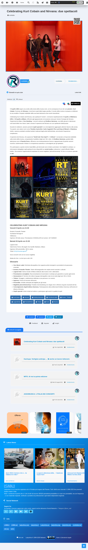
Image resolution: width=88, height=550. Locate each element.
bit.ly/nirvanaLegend (20, 254)
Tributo (38, 308)
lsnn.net (20, 544)
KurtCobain (15, 303)
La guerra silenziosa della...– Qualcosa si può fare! (50, 480)
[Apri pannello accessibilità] (12, 2)
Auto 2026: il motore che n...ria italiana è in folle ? (16, 480)
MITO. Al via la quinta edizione (35, 383)
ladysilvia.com (24, 532)
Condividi (30, 323)
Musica (55, 308)
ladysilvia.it (35, 532)
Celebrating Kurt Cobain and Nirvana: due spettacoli (44, 348)
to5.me (6, 536)
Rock (46, 308)
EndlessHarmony (37, 303)
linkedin (58, 323)
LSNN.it (6, 532)
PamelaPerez (28, 308)
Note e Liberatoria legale (63, 544)
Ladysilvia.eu (45, 532)
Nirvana (25, 303)
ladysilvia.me (66, 532)
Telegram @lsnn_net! (64, 515)
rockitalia (24, 81)
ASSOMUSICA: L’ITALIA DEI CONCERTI (39, 400)
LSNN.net (14, 532)
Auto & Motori (10, 487)
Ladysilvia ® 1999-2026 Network (36, 544)
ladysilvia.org (55, 532)
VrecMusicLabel (51, 303)
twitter (49, 323)
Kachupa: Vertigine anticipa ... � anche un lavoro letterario (47, 365)
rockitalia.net (77, 532)
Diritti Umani (40, 487)
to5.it (12, 536)
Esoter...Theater (65, 303)
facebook (40, 323)
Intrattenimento (73, 81)
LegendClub (15, 308)
